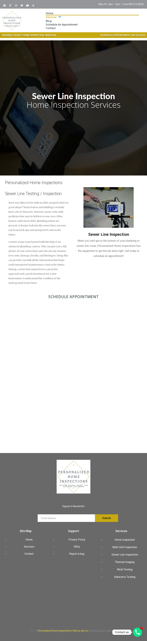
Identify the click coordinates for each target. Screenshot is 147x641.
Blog (49, 21)
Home (49, 13)
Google (107, 630)
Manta (92, 630)
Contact (51, 28)
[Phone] (137, 632)
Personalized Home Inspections (54, 630)
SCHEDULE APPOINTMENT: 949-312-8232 (122, 35)
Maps (114, 630)
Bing (99, 630)
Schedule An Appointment (62, 24)
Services (53, 17)
